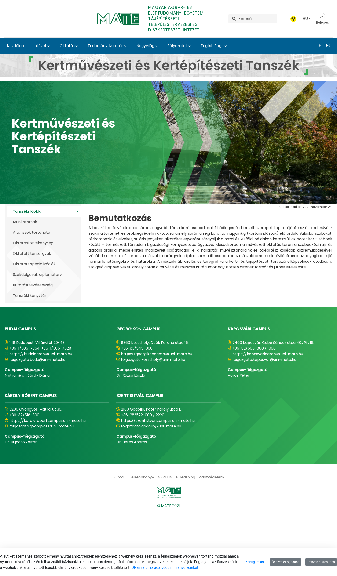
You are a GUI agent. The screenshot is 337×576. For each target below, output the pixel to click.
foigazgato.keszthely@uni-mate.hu (153, 424)
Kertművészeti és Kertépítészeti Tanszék (63, 136)
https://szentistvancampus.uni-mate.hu (158, 485)
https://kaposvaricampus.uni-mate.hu (267, 419)
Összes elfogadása (286, 562)
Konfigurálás (254, 562)
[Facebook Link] (318, 45)
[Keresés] (257, 18)
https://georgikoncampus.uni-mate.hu (156, 419)
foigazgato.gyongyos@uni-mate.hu (41, 491)
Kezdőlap (15, 45)
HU (307, 18)
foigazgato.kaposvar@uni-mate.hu (264, 424)
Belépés (322, 19)
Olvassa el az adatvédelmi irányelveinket (164, 567)
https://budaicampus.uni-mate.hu (40, 419)
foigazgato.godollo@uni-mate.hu (151, 491)
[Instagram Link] (326, 45)
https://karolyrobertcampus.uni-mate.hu (47, 485)
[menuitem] (119, 542)
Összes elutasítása (321, 562)
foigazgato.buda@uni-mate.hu (37, 424)
